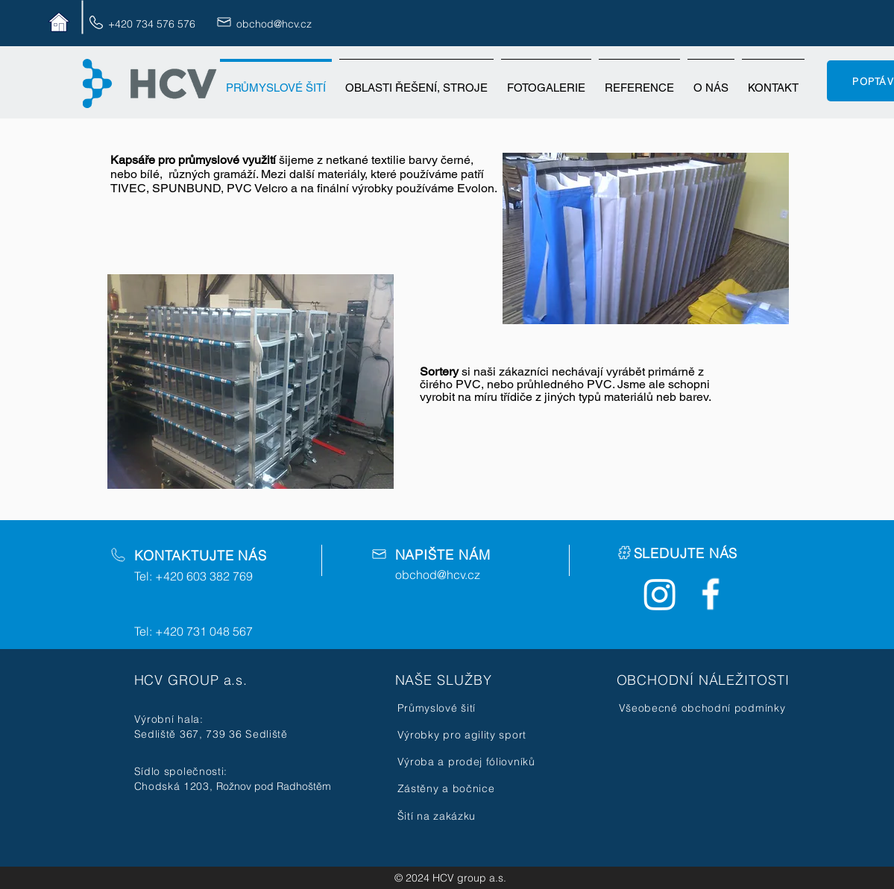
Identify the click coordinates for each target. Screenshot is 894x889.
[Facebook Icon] (710, 594)
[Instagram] (660, 594)
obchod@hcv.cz (274, 24)
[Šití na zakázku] (467, 816)
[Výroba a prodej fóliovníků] (469, 761)
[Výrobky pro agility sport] (467, 734)
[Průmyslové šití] (467, 708)
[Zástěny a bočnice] (467, 788)
